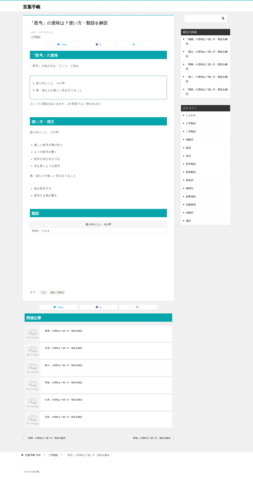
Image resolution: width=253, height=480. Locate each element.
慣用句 (189, 188)
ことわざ (191, 115)
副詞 (188, 147)
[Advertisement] (98, 261)
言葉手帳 (33, 6)
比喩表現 (191, 204)
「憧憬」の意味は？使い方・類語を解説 (46, 438)
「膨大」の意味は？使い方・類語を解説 (62, 365)
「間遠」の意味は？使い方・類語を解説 (62, 382)
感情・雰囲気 (57, 292)
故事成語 (191, 196)
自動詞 (189, 212)
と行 (43, 292)
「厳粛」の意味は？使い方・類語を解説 (62, 331)
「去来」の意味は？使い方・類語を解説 (62, 399)
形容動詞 (191, 172)
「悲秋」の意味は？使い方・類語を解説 (62, 417)
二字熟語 (35, 37)
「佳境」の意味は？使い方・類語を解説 (62, 348)
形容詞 (189, 180)
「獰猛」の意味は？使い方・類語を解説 (150, 438)
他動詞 (189, 139)
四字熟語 (191, 164)
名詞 (188, 155)
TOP (33, 455)
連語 (188, 220)
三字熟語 (191, 123)
